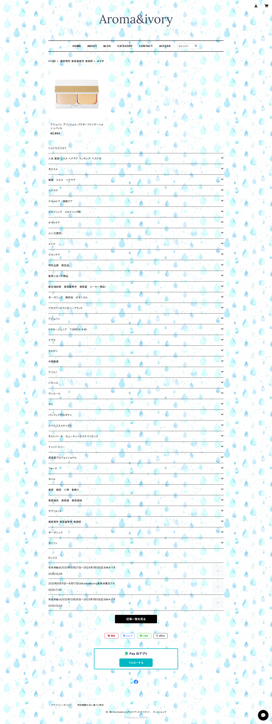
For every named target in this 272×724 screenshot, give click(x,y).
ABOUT (92, 45)
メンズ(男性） (55, 233)
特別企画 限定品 (58, 265)
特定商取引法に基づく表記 (90, 705)
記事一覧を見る (136, 619)
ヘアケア (53, 190)
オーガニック (55, 532)
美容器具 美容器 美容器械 (65, 500)
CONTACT (146, 45)
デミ (50, 404)
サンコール (54, 393)
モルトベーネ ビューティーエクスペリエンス (73, 436)
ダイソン (52, 543)
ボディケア (54, 222)
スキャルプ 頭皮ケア (60, 201)
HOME (77, 45)
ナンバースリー (56, 446)
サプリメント (55, 511)
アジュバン (54, 318)
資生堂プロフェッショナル (62, 457)
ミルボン (53, 350)
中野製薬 (53, 361)
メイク (51, 243)
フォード (52, 468)
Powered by (136, 717)
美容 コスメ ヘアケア (62, 179)
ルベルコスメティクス (60, 425)
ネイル (51, 479)
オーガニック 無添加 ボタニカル (68, 297)
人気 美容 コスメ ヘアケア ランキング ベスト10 (74, 158)
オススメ (53, 169)
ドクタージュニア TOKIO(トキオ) (67, 329)
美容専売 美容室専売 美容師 (76, 61)
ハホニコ (53, 382)
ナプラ (51, 340)
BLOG (107, 45)
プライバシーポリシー (61, 705)
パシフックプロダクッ (60, 414)
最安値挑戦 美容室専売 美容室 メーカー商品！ (77, 286)
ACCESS (165, 45)
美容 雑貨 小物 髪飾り (63, 489)
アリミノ (52, 372)
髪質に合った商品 (58, 275)
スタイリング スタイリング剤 (64, 211)
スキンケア (54, 254)
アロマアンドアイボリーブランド (65, 308)
